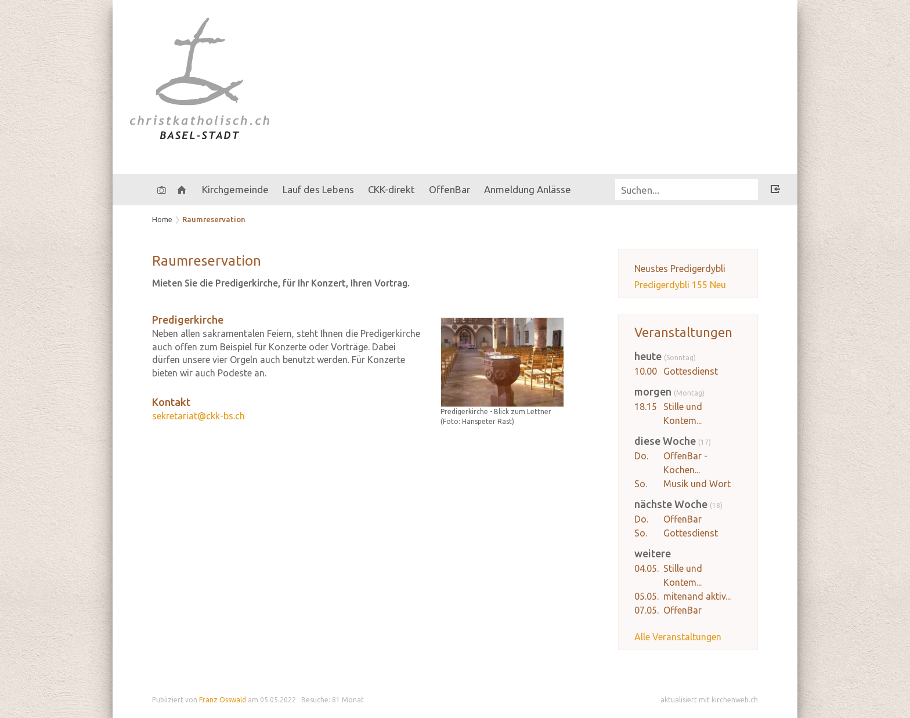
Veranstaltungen (683, 332)
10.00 (645, 371)
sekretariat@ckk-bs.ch (198, 416)
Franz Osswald (222, 700)
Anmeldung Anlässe (527, 189)
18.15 (645, 406)
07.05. (646, 610)
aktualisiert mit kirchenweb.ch (709, 700)
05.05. (646, 596)
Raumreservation (213, 219)
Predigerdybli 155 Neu (680, 285)
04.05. (646, 568)
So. (640, 483)
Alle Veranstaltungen (677, 637)
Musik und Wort (697, 483)
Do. (641, 456)
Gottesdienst (690, 371)
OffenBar (682, 519)
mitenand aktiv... (697, 596)
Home (162, 219)
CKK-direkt (391, 189)
